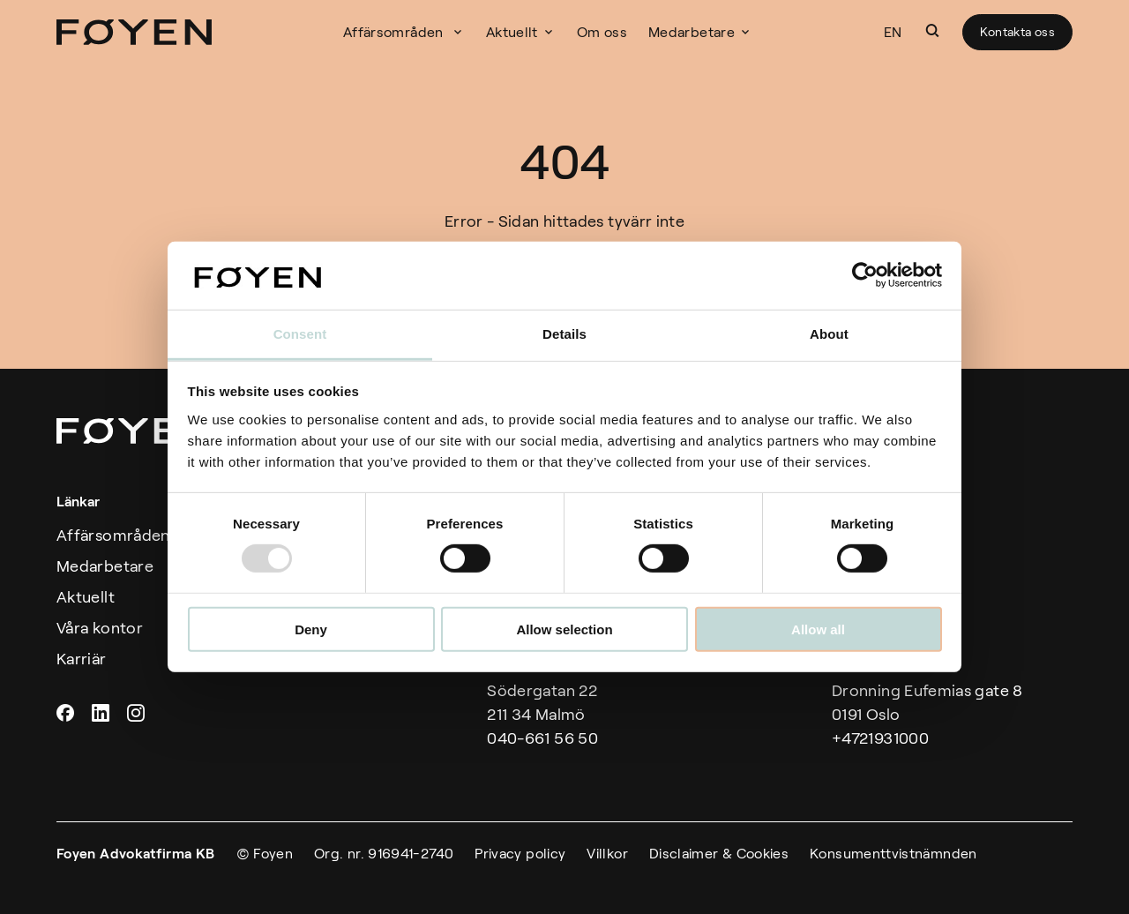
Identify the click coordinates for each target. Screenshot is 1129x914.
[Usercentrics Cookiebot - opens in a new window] (865, 275)
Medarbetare (691, 32)
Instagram (137, 713)
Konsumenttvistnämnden (893, 853)
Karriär (81, 659)
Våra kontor (99, 628)
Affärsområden (113, 535)
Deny (311, 628)
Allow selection (564, 628)
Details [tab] (564, 333)
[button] (932, 31)
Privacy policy (520, 853)
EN (893, 32)
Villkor (607, 853)
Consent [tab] (300, 333)
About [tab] (829, 333)
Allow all (818, 628)
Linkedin (102, 713)
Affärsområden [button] (395, 32)
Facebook (67, 713)
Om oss (602, 32)
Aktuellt (512, 32)
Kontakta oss (1017, 32)
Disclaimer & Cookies (719, 853)
